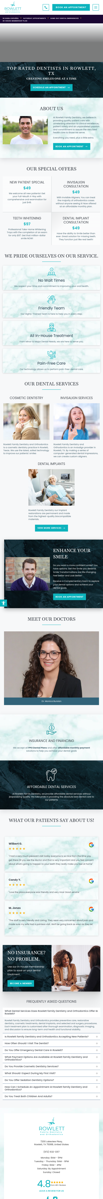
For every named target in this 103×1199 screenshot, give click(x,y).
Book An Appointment (74, 147)
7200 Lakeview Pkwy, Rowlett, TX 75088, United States (51, 1146)
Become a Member (23, 986)
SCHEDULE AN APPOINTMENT (51, 88)
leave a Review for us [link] (51, 1193)
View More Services (51, 529)
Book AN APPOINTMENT (71, 7)
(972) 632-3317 (51, 1154)
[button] (3, 603)
